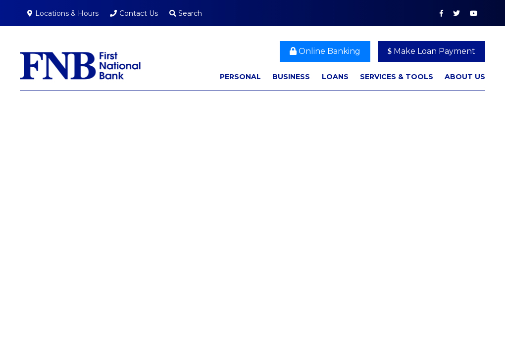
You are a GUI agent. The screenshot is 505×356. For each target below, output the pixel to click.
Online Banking (325, 51)
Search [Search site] (185, 13)
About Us (465, 76)
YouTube (474, 13)
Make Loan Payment (431, 51)
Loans (335, 76)
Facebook (441, 13)
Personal (240, 76)
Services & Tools (396, 76)
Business (291, 76)
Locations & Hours (67, 13)
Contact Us (138, 13)
